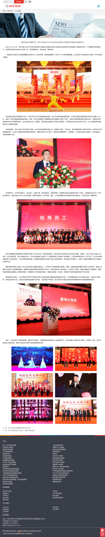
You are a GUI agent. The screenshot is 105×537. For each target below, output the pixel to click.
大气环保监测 (57, 493)
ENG (6, 2)
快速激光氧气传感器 (9, 464)
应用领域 (6, 487)
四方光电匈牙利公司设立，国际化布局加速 (21, 430)
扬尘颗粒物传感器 (58, 458)
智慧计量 (6, 500)
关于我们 (6, 503)
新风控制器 (56, 451)
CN (11, 2)
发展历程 (6, 509)
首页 (4, 11)
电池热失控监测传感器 (60, 475)
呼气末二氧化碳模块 (9, 462)
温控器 (55, 454)
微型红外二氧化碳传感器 (61, 466)
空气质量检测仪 (8, 451)
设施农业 (6, 493)
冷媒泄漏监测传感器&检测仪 (12, 473)
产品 (4, 441)
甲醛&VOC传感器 (58, 447)
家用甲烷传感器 (8, 449)
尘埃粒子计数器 (58, 456)
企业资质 (56, 509)
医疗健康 (56, 495)
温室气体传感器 (58, 460)
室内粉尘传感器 (8, 447)
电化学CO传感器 (58, 469)
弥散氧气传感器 (58, 464)
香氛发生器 (6, 454)
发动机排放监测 (58, 497)
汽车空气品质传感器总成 (61, 473)
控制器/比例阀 (7, 481)
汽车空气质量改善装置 (10, 475)
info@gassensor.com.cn (13, 525)
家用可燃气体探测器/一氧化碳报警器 (15, 479)
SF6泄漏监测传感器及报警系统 (63, 471)
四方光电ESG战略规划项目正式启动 (19, 428)
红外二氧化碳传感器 (9, 445)
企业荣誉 (6, 511)
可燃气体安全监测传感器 (11, 469)
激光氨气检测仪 (8, 484)
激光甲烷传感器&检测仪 (11, 471)
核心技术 (56, 507)
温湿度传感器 (7, 456)
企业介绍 (6, 507)
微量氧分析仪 (57, 481)
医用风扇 (6, 466)
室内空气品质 (7, 491)
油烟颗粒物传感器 (9, 460)
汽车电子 (6, 495)
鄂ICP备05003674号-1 (10, 531)
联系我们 (19, 1)
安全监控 (6, 497)
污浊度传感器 (7, 458)
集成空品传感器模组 (59, 449)
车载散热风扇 (57, 479)
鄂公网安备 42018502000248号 (29, 531)
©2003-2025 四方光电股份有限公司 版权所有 (18, 533)
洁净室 (55, 491)
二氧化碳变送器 (58, 445)
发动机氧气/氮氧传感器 (10, 477)
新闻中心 (10, 11)
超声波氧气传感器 (58, 462)
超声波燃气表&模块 (59, 477)
